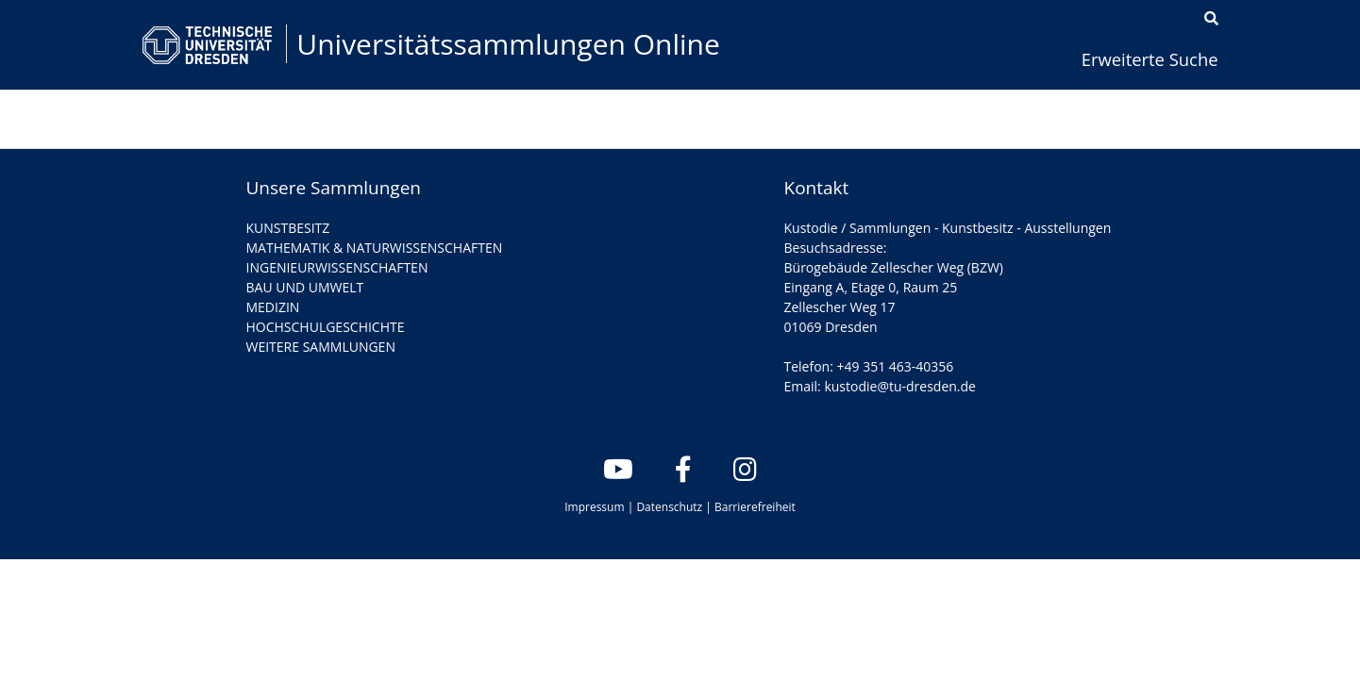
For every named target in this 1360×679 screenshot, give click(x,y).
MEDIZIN (273, 307)
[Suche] (1211, 18)
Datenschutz (669, 507)
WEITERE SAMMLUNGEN (320, 347)
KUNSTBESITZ (288, 228)
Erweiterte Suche (1150, 59)
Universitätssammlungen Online (508, 44)
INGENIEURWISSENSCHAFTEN (337, 267)
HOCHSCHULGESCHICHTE (325, 327)
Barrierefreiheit (755, 507)
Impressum (594, 507)
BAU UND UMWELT (305, 287)
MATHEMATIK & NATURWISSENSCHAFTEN (374, 248)
